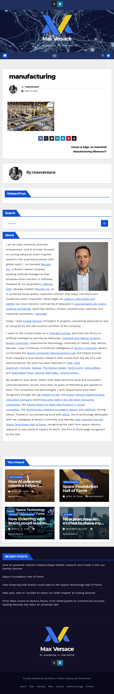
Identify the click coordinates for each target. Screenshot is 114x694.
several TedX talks (47, 372)
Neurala (41, 313)
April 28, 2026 (20, 491)
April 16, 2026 (74, 496)
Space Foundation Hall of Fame (80, 488)
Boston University (85, 348)
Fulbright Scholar (60, 333)
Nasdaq (36, 367)
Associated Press (22, 372)
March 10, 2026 (21, 529)
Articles (13, 514)
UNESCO (90, 409)
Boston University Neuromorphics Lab (51, 353)
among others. (70, 372)
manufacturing (32, 76)
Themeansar (84, 678)
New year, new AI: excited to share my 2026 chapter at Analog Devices (48, 592)
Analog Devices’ (33, 321)
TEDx (31, 686)
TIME (69, 362)
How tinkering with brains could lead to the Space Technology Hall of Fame (52, 584)
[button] (103, 55)
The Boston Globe (54, 367)
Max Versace (57, 39)
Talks (50, 686)
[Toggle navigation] (54, 55)
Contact (90, 686)
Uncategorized (16, 477)
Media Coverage (71, 482)
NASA (65, 414)
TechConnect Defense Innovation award (51, 409)
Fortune (25, 367)
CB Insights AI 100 (48, 394)
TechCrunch (75, 367)
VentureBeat (92, 367)
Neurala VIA (42, 289)
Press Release (27, 514)
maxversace (32, 86)
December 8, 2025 (77, 529)
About (23, 686)
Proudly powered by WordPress (39, 678)
